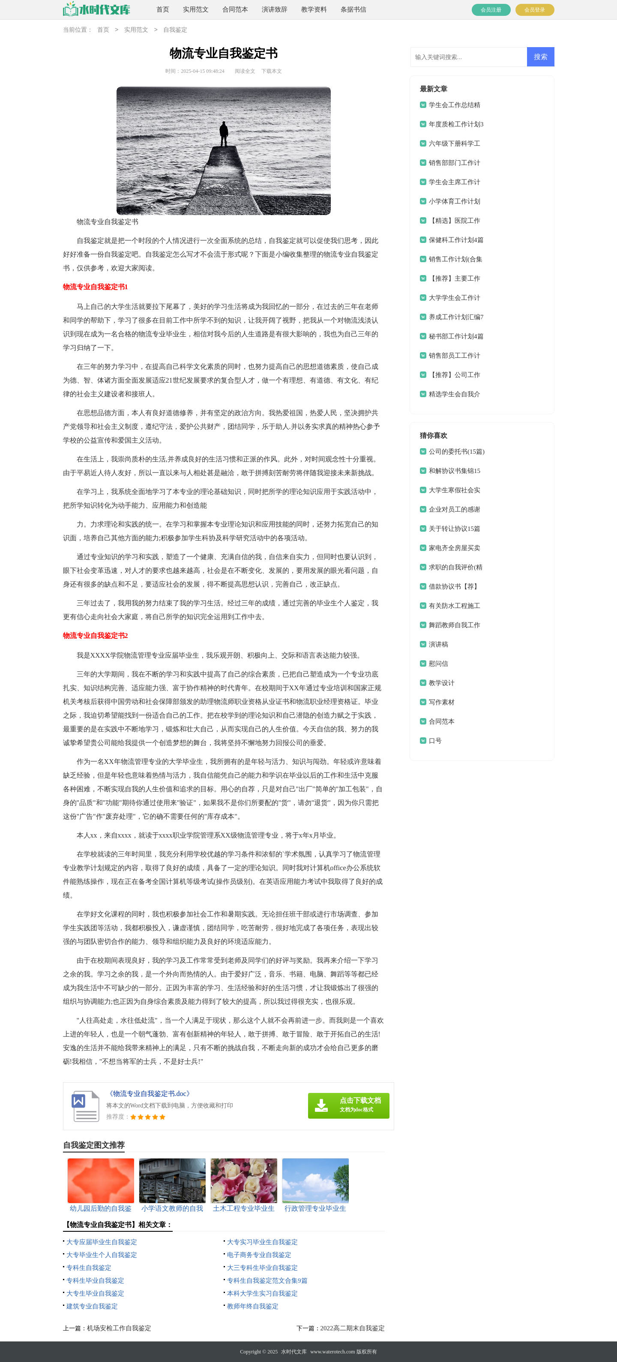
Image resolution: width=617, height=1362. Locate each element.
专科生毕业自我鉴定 (95, 1280)
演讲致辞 (275, 9)
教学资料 (314, 9)
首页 (162, 9)
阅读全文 (245, 71)
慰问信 (438, 663)
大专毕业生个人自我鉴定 (101, 1254)
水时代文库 (294, 1352)
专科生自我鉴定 (88, 1267)
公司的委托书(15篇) (457, 451)
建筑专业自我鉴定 (92, 1306)
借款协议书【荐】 (454, 586)
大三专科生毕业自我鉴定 (262, 1267)
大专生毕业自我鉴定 (95, 1293)
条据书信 (353, 9)
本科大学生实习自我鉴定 (262, 1293)
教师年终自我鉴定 (253, 1306)
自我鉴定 (175, 30)
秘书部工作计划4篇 (456, 336)
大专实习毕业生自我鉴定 (262, 1242)
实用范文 (196, 9)
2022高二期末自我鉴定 (352, 1328)
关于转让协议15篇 (454, 528)
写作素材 (442, 702)
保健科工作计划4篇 (456, 239)
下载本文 (271, 71)
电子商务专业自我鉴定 (259, 1254)
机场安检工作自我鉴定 (119, 1328)
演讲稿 (438, 644)
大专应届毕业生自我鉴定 (101, 1242)
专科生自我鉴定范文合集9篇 (267, 1280)
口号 (435, 740)
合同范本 (235, 9)
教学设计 (442, 683)
